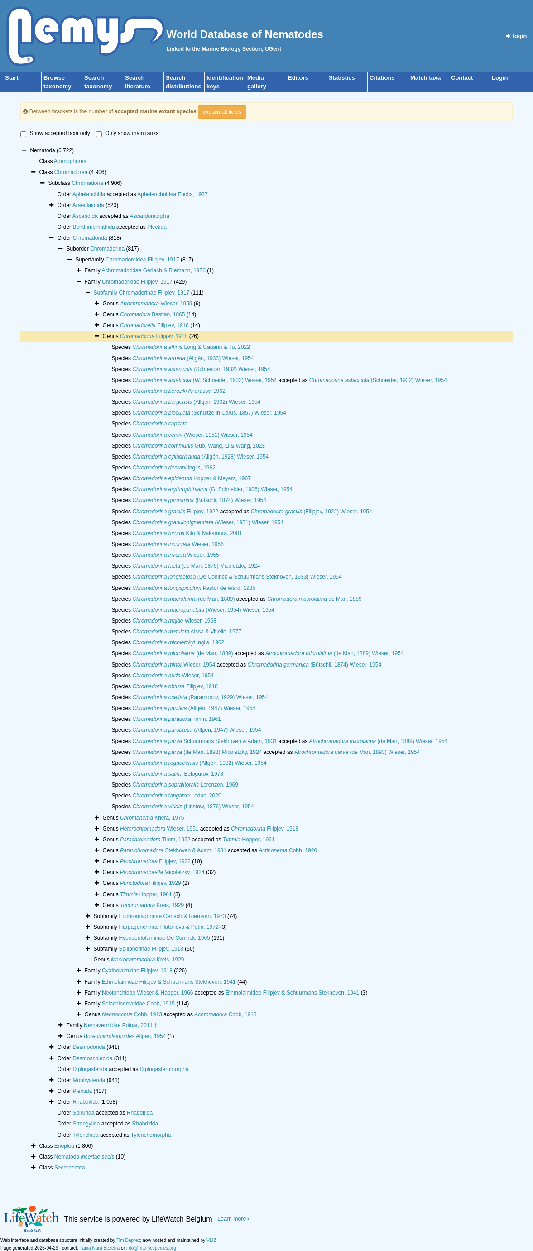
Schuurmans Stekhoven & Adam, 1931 (204, 741)
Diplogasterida (89, 1069)
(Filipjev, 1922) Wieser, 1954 (311, 511)
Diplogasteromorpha (164, 1069)
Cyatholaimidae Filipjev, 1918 (137, 970)
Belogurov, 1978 (177, 774)
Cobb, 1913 (132, 1014)
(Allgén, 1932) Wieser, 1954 (196, 402)
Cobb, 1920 (288, 850)
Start (12, 77)
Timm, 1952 (155, 839)
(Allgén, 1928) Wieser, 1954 (200, 457)
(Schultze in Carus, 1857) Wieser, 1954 (209, 413)
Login (500, 77)
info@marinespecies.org (151, 1248)
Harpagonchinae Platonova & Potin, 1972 (168, 927)
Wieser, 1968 (174, 621)
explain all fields (222, 112)
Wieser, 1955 (175, 555)
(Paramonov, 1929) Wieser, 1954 (200, 697)
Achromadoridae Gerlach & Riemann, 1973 (153, 270)
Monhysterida (88, 1080)
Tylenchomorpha (151, 1135)
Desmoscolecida (92, 1058)
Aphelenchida (89, 194)
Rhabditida (85, 1102)
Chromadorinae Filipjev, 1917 (154, 293)
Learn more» (233, 1219)
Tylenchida (85, 1135)
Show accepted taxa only (55, 133)
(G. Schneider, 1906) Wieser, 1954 (212, 489)
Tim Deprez (128, 1240)
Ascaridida (85, 216)
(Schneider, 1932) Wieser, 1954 (201, 369)
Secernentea (69, 1167)
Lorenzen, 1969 (185, 785)
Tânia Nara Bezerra (99, 1248)
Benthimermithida (93, 227)
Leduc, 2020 (176, 795)
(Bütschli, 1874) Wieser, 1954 (199, 500)
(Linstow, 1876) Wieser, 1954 (193, 806)
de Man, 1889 (314, 599)
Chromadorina (107, 249)
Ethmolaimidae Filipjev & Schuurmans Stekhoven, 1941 (169, 982)
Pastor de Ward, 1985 (193, 588)
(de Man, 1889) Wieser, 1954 (334, 653)
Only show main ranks (127, 133)
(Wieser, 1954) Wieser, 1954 (203, 610)
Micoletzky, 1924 (162, 872)
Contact (462, 77)
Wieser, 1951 (159, 829)
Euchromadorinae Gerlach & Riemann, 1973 (172, 916)
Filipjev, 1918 (154, 325)
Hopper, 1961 (249, 839)
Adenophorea (70, 161)
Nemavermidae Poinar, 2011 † (120, 1025)
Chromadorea (70, 172)
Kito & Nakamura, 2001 (187, 533)
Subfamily (106, 293)
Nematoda (84, 1157)
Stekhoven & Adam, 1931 (173, 850)
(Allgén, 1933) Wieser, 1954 (193, 358)
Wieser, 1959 (156, 303)
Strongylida (86, 1124)
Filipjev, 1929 (150, 883)
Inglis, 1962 (173, 467)
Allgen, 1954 (125, 1036)
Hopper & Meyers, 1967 (191, 478)
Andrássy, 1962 (178, 391)
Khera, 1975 (152, 818)
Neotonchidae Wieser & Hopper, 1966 (147, 993)
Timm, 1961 (176, 719)
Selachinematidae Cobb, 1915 (138, 1003)
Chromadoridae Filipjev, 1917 (137, 282)
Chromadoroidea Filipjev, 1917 (142, 259)
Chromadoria (87, 183)
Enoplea (64, 1146)
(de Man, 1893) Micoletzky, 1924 (197, 752)
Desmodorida (88, 1047)
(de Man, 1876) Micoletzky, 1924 (196, 566)
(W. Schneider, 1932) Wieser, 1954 (204, 380)
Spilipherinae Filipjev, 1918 (151, 949)
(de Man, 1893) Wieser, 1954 (357, 752)
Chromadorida (89, 238)
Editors (298, 77)
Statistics (342, 77)
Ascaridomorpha (149, 216)
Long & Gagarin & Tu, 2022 (191, 347)
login (516, 36)
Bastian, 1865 (152, 314)
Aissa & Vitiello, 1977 (186, 631)
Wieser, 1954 (173, 665)
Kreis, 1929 (152, 905)
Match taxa (425, 77)
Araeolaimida (88, 205)
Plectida (157, 227)
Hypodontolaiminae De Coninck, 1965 (164, 938)
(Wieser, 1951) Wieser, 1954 (192, 435)
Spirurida (83, 1113)
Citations (382, 77)
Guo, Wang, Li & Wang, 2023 (198, 446)
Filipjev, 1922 (175, 511)
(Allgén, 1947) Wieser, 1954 (193, 708)
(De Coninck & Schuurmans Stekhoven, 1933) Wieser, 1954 (236, 577)
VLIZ (211, 1240)
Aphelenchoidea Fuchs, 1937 (172, 194)
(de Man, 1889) (183, 599)
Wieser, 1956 (177, 544)
